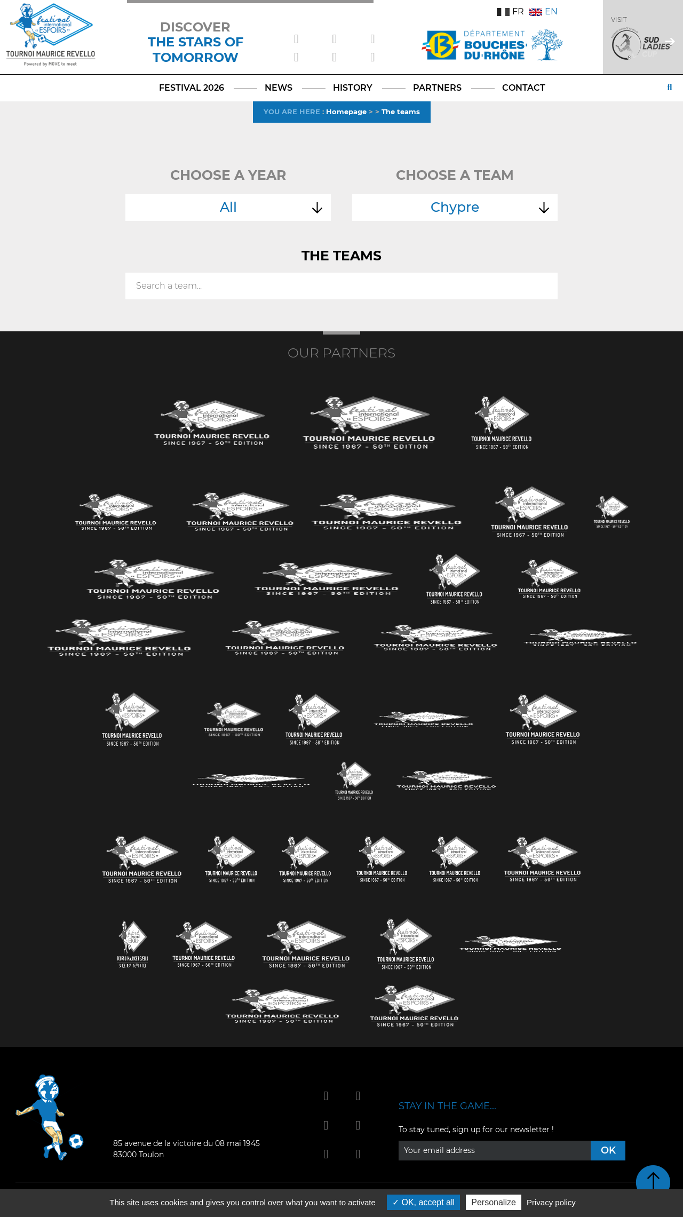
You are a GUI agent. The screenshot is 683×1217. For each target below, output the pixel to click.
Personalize (493, 1202)
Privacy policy (551, 1202)
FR (510, 11)
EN (543, 11)
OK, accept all (423, 1202)
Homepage (346, 111)
